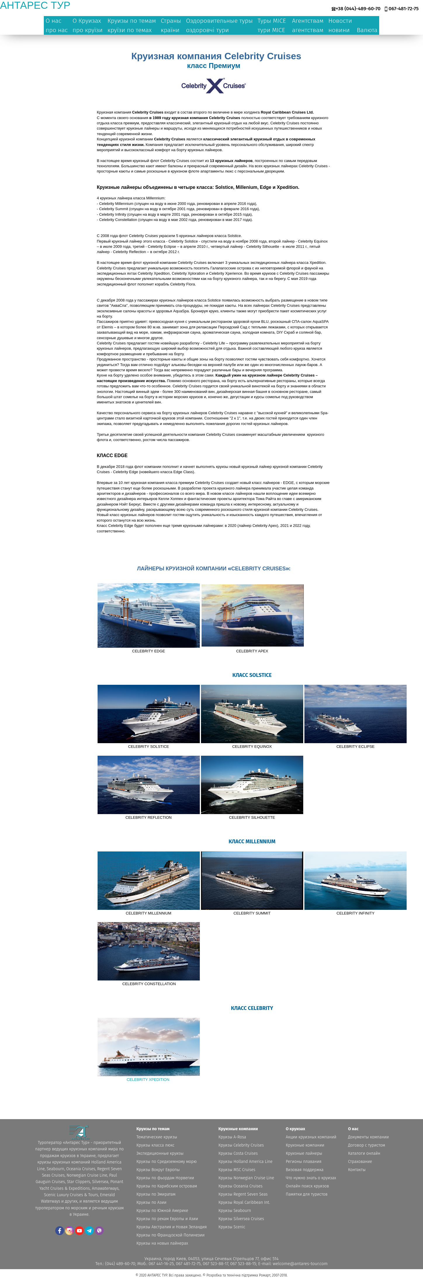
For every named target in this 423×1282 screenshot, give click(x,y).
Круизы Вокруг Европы (158, 1169)
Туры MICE (272, 21)
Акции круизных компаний (311, 1137)
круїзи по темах (130, 30)
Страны (171, 21)
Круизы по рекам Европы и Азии (167, 1218)
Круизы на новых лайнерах (162, 1243)
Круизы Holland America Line (246, 1161)
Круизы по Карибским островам (166, 1186)
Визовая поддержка (304, 1169)
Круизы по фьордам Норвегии (165, 1177)
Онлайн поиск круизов (307, 1186)
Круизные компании (305, 1145)
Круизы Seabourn (235, 1210)
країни (170, 30)
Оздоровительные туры (219, 21)
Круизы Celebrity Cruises (241, 1145)
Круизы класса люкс (155, 1145)
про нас (57, 30)
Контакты (357, 1169)
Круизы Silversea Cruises (241, 1218)
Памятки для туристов (306, 1194)
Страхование (360, 1161)
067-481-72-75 (404, 9)
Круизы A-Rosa (232, 1137)
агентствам (307, 30)
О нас (53, 21)
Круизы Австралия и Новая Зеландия (171, 1226)
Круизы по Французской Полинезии (170, 1235)
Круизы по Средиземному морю (166, 1161)
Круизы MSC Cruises (237, 1169)
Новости (340, 21)
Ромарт (264, 1275)
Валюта (367, 30)
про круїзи (87, 30)
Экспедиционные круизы (159, 1153)
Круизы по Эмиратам (156, 1194)
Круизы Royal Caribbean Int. (244, 1202)
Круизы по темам (132, 21)
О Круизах (86, 21)
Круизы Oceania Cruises (241, 1186)
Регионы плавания (303, 1161)
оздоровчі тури (207, 30)
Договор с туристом (366, 1145)
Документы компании (368, 1137)
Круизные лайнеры (304, 1153)
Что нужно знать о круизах (311, 1177)
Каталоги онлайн (364, 1153)
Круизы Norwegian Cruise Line (246, 1177)
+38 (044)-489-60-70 (358, 9)
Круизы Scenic (232, 1226)
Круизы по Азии (151, 1202)
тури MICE (271, 30)
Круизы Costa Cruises (238, 1153)
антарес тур (35, 5)
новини (339, 30)
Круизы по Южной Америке (162, 1210)
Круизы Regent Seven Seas (243, 1194)
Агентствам (308, 21)
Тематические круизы (156, 1137)
